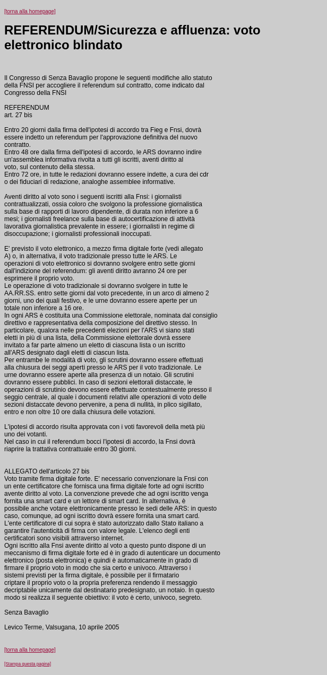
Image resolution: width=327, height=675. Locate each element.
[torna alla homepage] (30, 11)
